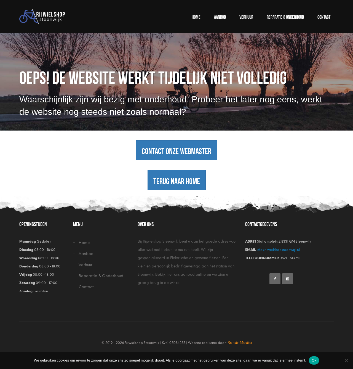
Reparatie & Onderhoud (101, 276)
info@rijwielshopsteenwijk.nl (278, 250)
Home (84, 242)
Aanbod (86, 253)
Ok (314, 360)
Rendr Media (240, 342)
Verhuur (85, 264)
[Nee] (346, 360)
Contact (86, 287)
